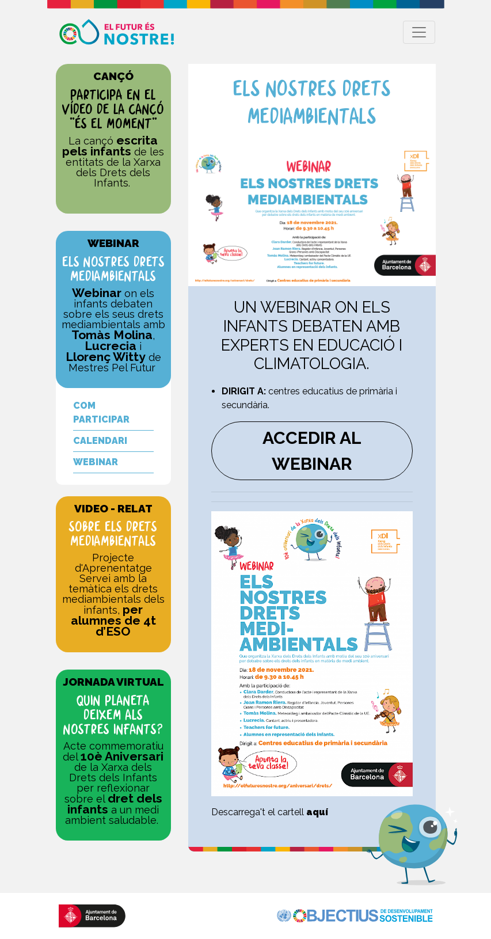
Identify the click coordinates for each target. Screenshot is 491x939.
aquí (317, 812)
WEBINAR (95, 462)
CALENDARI (100, 440)
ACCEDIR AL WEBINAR (311, 451)
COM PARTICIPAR (101, 412)
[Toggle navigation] (419, 32)
